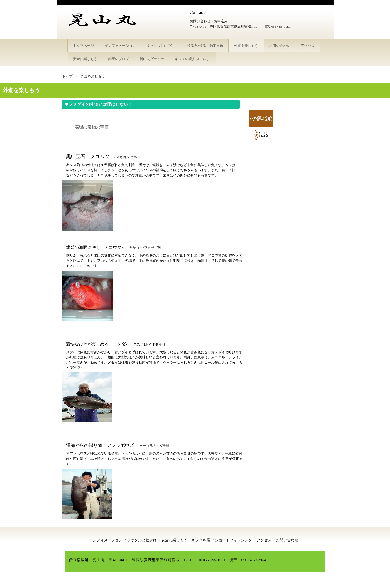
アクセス (308, 46)
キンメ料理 (201, 540)
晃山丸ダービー (152, 59)
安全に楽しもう (85, 59)
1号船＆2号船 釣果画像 (204, 46)
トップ (67, 76)
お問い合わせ (279, 46)
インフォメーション (120, 46)
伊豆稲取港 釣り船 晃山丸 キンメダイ (107, 26)
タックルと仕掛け (160, 46)
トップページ (83, 46)
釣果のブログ (118, 59)
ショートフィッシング (233, 540)
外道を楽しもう (246, 46)
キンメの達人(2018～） (192, 59)
